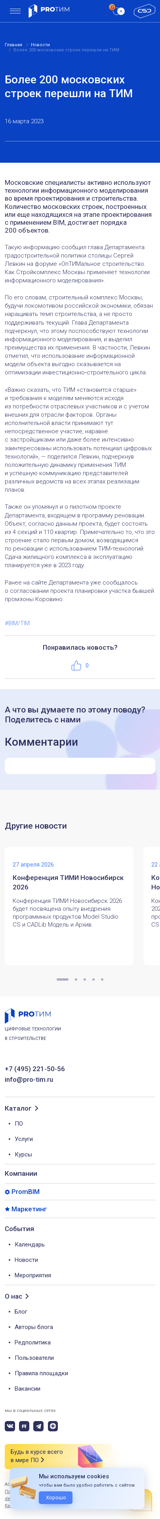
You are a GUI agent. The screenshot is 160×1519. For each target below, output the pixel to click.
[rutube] (24, 1426)
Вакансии (27, 1388)
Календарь (30, 1244)
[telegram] (38, 1426)
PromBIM (25, 1191)
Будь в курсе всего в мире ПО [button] (37, 1456)
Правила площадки (41, 1373)
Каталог (18, 1108)
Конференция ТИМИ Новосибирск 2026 (68, 882)
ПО (19, 1123)
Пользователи (34, 1357)
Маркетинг (29, 1209)
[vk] (10, 1426)
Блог (21, 1311)
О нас (13, 1296)
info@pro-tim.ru (29, 1079)
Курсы (23, 1154)
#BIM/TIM (17, 623)
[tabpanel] (74, 906)
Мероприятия (33, 1275)
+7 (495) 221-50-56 (35, 1069)
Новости (26, 1259)
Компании (21, 1173)
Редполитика (33, 1342)
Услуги (24, 1139)
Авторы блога (34, 1327)
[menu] (15, 11)
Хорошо (56, 1497)
